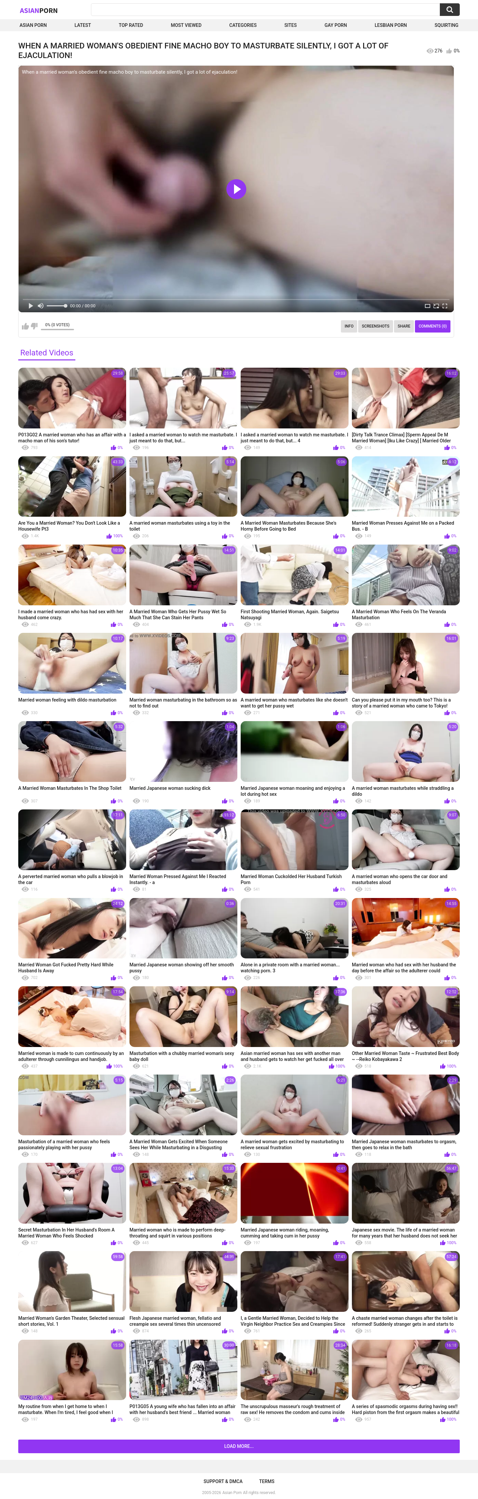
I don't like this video (34, 326)
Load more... (239, 1446)
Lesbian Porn (391, 25)
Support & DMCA (222, 1481)
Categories (243, 25)
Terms (267, 1481)
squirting (446, 25)
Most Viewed (186, 25)
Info (349, 326)
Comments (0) (433, 326)
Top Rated (131, 25)
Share (404, 326)
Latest (83, 25)
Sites (290, 25)
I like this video (25, 326)
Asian (39, 10)
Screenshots (375, 326)
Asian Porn (33, 25)
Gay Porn (336, 25)
